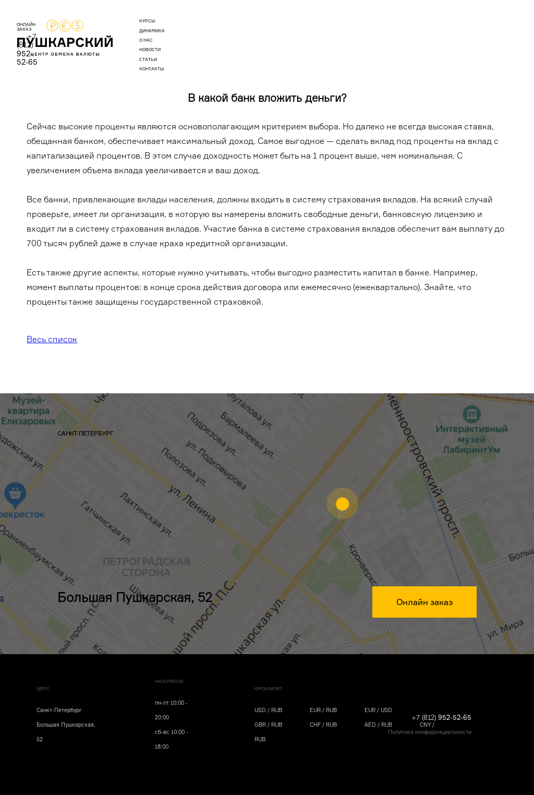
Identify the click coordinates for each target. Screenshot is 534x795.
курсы (167, 34)
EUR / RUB (323, 710)
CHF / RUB (323, 724)
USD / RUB (268, 710)
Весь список (52, 339)
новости (277, 34)
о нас (242, 34)
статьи (315, 34)
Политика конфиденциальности (429, 732)
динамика (205, 34)
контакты (354, 34)
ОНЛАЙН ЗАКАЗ (399, 34)
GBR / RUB (268, 724)
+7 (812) (461, 33)
